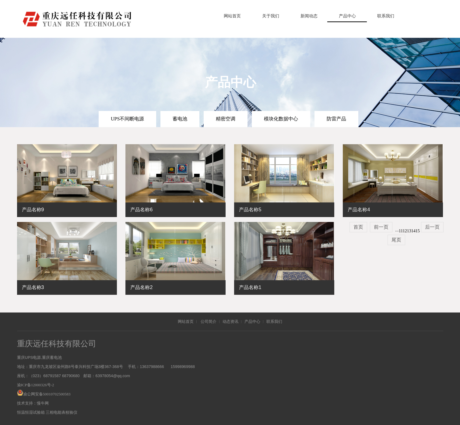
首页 (358, 227)
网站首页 (232, 16)
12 (405, 231)
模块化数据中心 (281, 118)
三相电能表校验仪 (61, 412)
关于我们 (270, 16)
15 (418, 231)
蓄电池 (180, 118)
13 (409, 231)
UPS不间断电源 (127, 118)
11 (401, 231)
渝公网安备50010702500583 (47, 394)
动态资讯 (230, 321)
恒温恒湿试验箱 (31, 412)
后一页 (432, 227)
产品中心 (347, 16)
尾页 (396, 239)
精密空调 (225, 118)
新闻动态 (309, 16)
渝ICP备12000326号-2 (35, 385)
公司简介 (208, 321)
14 (413, 231)
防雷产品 (336, 118)
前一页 (381, 227)
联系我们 (385, 16)
